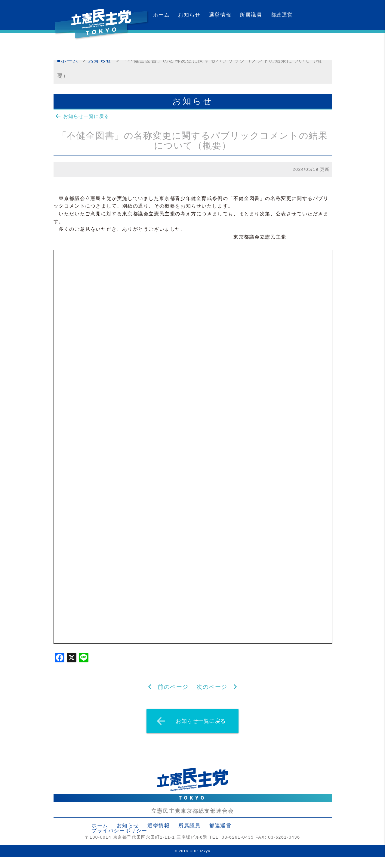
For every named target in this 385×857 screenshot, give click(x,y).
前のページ (173, 687)
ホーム (161, 15)
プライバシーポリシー (119, 830)
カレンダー (167, 45)
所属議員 (251, 15)
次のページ (211, 687)
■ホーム (68, 60)
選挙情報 (220, 15)
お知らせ (189, 15)
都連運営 (282, 15)
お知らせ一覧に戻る (81, 116)
